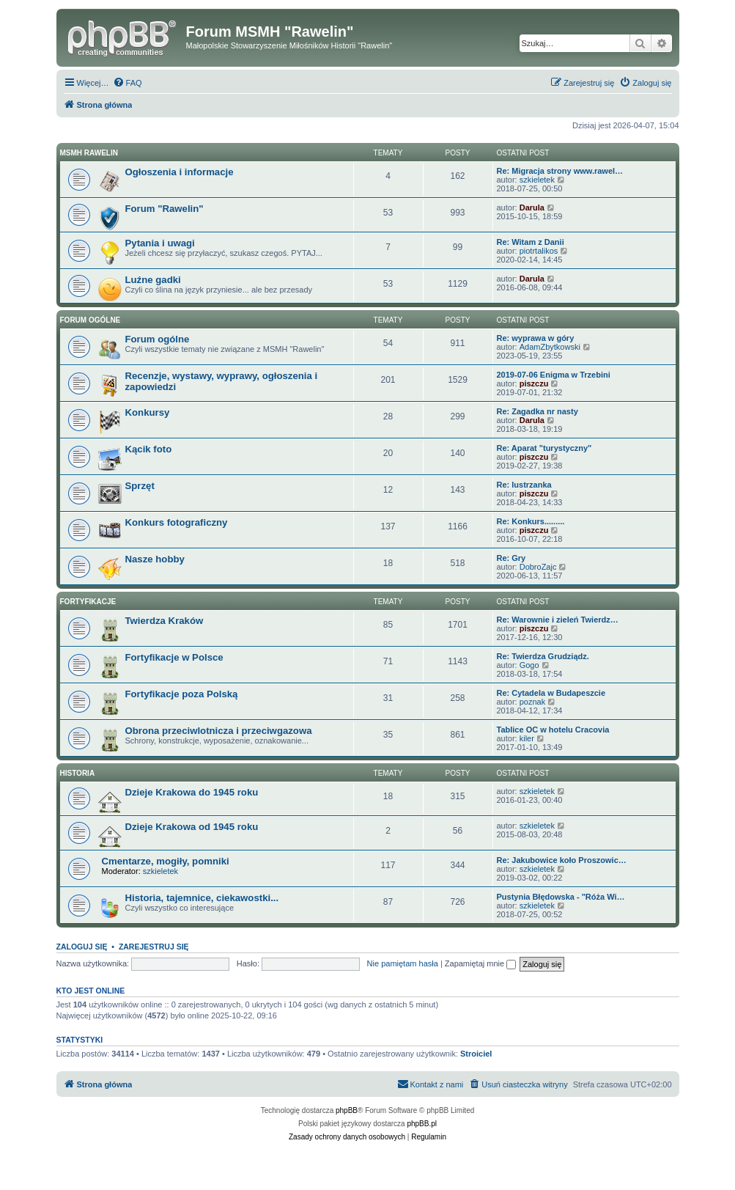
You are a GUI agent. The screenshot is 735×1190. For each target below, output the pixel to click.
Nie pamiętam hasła (402, 963)
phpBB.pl (422, 1124)
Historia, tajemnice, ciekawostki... (202, 897)
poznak (532, 701)
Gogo (529, 665)
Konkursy (147, 412)
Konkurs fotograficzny (176, 522)
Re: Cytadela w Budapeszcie (551, 692)
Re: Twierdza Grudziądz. (543, 656)
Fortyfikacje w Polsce (174, 657)
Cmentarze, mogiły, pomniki (165, 861)
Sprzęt (140, 485)
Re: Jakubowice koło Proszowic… (562, 860)
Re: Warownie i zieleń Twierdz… (557, 619)
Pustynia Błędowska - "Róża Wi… (561, 896)
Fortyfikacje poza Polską (181, 693)
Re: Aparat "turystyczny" (544, 448)
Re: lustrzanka (524, 484)
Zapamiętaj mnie (480, 963)
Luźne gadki (153, 279)
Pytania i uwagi (160, 243)
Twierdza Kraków (164, 620)
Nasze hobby (155, 559)
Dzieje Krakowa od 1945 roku (192, 826)
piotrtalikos (539, 250)
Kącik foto (148, 449)
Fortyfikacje (88, 602)
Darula (532, 207)
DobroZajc (538, 566)
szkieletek (537, 179)
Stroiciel (476, 1053)
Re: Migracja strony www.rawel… (560, 170)
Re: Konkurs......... (531, 521)
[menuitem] (127, 83)
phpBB (347, 1110)
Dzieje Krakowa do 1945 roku (192, 792)
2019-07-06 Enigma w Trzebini (553, 374)
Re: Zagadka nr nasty (537, 411)
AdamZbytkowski (550, 346)
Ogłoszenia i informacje (179, 171)
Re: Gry (511, 558)
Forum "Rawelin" (164, 208)
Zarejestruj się (154, 946)
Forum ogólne (90, 320)
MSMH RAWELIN (89, 153)
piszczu (534, 383)
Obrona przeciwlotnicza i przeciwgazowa (218, 730)
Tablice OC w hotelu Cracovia (553, 729)
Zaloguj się (82, 946)
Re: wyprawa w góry (536, 338)
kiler (527, 738)
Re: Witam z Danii (530, 242)
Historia (77, 773)
